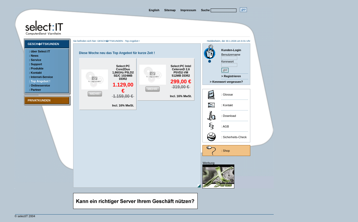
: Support (35, 64)
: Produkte (36, 68)
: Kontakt (35, 72)
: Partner (35, 89)
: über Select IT (39, 51)
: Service (35, 59)
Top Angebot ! (132, 41)
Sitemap (170, 10)
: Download (228, 115)
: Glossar (227, 94)
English (154, 10)
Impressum (188, 10)
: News (33, 55)
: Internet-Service (41, 77)
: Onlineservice (39, 85)
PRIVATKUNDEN (39, 100)
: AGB (225, 126)
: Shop (225, 150)
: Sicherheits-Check (234, 137)
